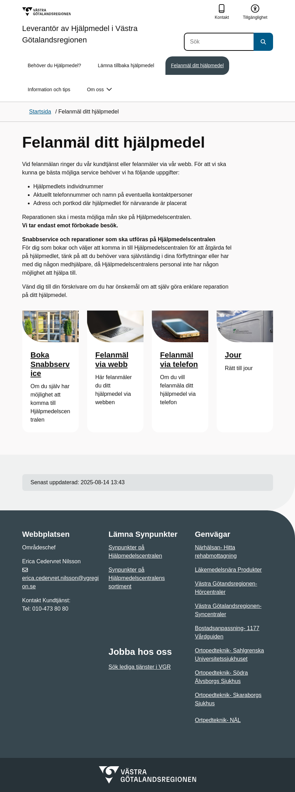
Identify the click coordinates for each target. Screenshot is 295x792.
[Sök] (219, 42)
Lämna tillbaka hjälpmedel (126, 65)
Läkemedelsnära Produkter (228, 570)
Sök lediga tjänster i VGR (140, 667)
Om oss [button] (99, 89)
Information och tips (49, 89)
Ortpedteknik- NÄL (218, 720)
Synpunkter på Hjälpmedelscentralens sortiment (137, 578)
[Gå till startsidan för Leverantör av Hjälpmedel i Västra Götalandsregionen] (103, 26)
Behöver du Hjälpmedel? (54, 65)
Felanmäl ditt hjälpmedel (197, 65)
